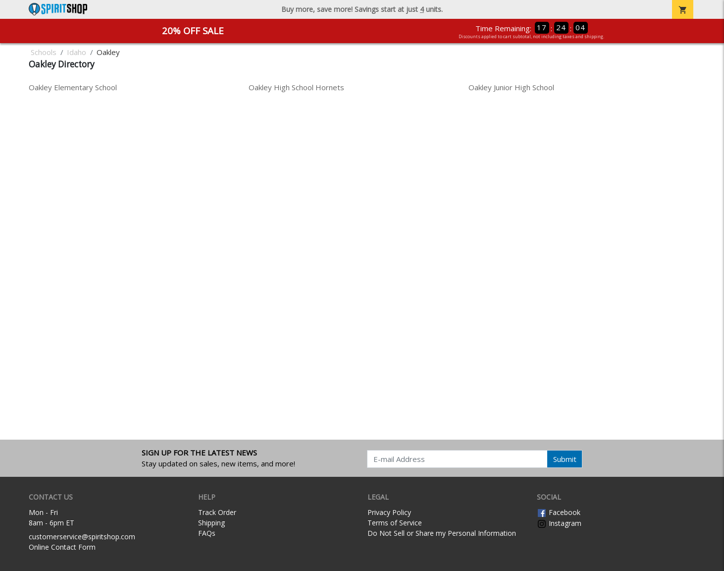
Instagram (559, 523)
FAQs (206, 533)
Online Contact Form (62, 547)
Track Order (217, 512)
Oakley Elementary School (73, 87)
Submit (564, 459)
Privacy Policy (389, 512)
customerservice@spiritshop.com (82, 536)
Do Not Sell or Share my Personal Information (441, 533)
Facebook (558, 512)
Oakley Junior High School (511, 87)
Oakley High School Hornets (296, 87)
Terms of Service (394, 522)
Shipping (211, 522)
